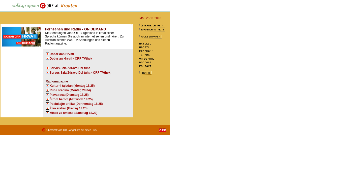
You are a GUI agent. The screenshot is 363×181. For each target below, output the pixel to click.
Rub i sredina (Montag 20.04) (70, 90)
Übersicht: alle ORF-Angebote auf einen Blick (71, 130)
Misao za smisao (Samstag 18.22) (73, 113)
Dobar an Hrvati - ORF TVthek (71, 58)
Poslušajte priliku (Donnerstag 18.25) (76, 104)
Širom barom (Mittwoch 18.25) (71, 99)
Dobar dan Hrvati (62, 54)
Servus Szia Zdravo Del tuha (70, 68)
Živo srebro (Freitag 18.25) (68, 108)
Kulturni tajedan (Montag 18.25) (72, 85)
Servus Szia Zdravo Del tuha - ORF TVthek (80, 72)
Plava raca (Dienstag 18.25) (69, 95)
